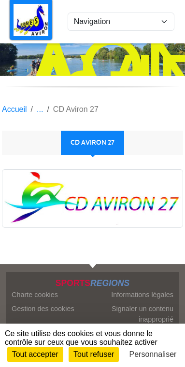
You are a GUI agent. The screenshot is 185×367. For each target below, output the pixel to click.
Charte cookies (35, 295)
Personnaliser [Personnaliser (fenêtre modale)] (153, 354)
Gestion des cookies (43, 309)
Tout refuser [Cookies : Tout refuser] (93, 354)
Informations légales (142, 295)
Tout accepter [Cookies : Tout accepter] (35, 354)
